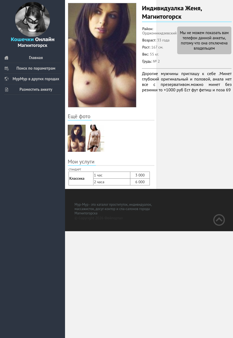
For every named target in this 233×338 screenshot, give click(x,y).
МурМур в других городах (31, 78)
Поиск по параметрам (29, 68)
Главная (23, 57)
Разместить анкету (28, 89)
